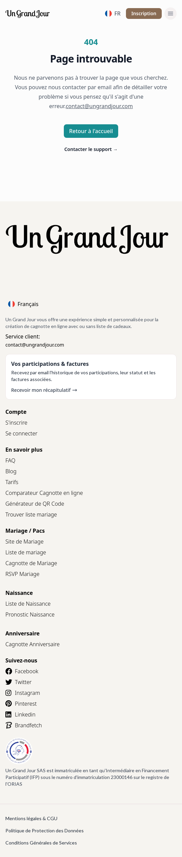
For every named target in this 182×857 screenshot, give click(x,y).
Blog (11, 471)
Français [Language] (23, 304)
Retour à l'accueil (91, 131)
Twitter (18, 682)
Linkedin (20, 714)
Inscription (143, 13)
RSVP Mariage (22, 574)
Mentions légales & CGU (31, 818)
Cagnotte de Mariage (31, 563)
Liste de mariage (25, 552)
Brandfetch (23, 725)
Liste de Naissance (28, 603)
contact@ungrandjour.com (34, 345)
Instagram (22, 693)
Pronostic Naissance (30, 614)
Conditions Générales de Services (41, 843)
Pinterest (21, 703)
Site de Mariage (24, 541)
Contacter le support (91, 149)
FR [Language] (113, 13)
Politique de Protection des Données (44, 830)
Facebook (21, 671)
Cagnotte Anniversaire (32, 644)
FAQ (10, 460)
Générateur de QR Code (34, 503)
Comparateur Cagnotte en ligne (44, 493)
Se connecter (21, 433)
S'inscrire (16, 422)
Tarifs (11, 482)
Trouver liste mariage (31, 514)
